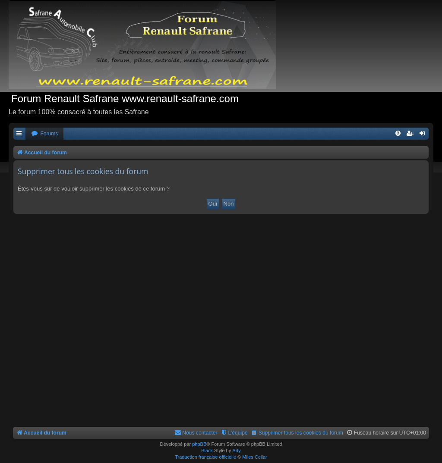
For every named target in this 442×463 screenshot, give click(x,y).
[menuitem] (44, 134)
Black (207, 450)
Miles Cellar (254, 457)
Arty (236, 450)
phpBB (199, 444)
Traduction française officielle (205, 457)
